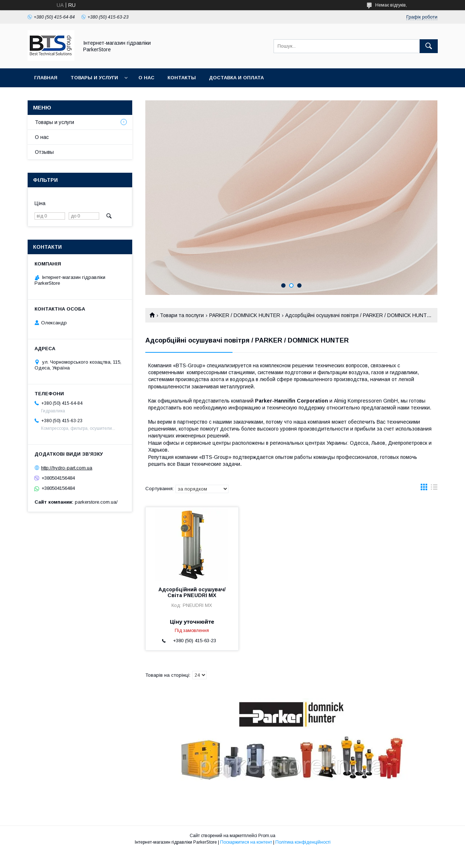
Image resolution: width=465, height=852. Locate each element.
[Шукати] (429, 46)
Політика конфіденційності (303, 842)
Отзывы (44, 152)
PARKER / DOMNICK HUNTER (244, 315)
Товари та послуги (182, 315)
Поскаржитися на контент (246, 842)
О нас (146, 77)
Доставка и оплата (236, 77)
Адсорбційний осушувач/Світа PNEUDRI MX (192, 592)
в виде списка (434, 489)
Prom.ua (266, 835)
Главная (45, 77)
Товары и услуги (94, 77)
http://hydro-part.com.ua (66, 468)
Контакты (181, 77)
